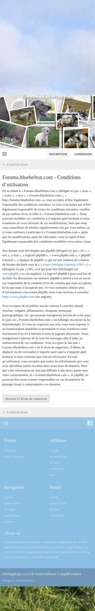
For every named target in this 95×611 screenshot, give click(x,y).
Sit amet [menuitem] (55, 462)
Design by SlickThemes (17, 580)
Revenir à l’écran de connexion (26, 399)
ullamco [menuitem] (9, 521)
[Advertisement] (47, 47)
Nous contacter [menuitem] (14, 456)
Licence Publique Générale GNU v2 (64, 264)
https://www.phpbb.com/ (18, 297)
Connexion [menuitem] (83, 154)
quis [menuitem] (52, 475)
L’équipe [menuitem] (10, 450)
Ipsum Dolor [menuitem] (58, 456)
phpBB (26, 574)
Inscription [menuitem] (58, 154)
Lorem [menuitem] (54, 450)
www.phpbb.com (13, 273)
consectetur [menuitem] (57, 468)
